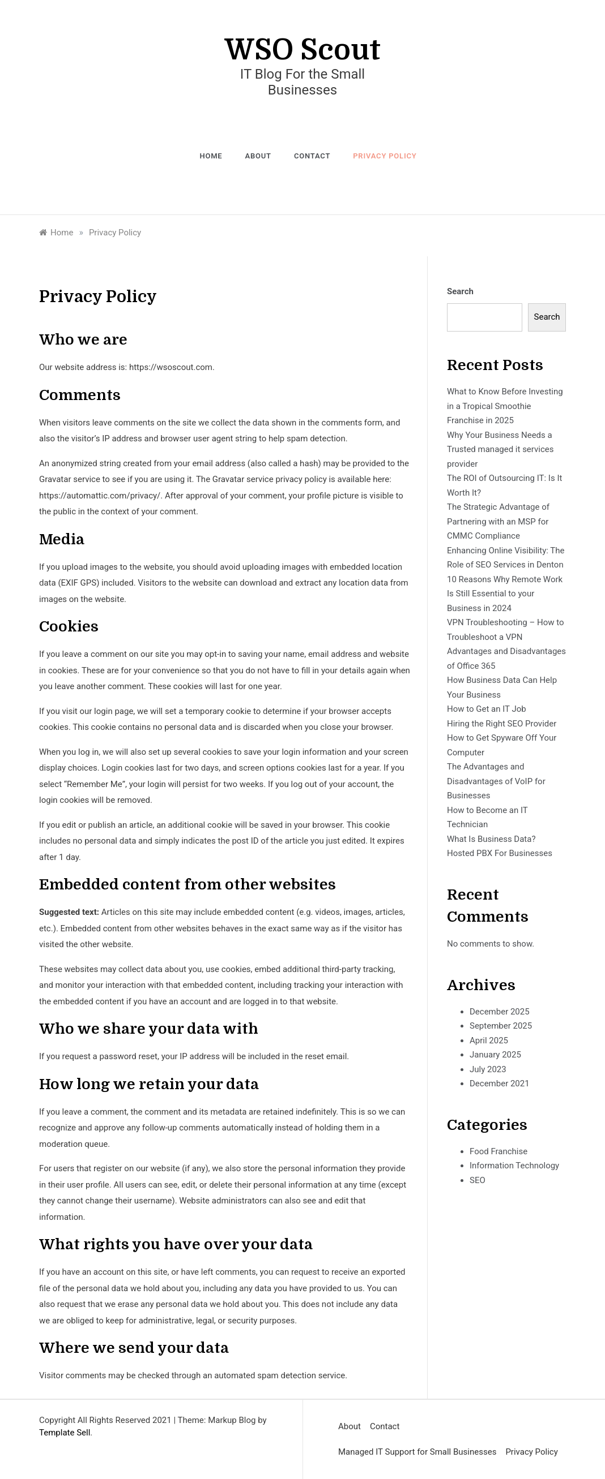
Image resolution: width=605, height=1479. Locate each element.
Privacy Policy (384, 156)
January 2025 (495, 1055)
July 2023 (488, 1069)
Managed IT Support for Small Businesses (417, 1452)
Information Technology (514, 1165)
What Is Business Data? (491, 839)
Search (460, 291)
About (258, 156)
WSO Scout (302, 50)
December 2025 (500, 1012)
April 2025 (489, 1040)
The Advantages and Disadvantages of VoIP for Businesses (496, 781)
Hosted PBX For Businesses (499, 853)
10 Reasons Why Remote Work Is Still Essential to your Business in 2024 (505, 593)
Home (210, 156)
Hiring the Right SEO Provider (501, 724)
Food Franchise (498, 1151)
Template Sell (64, 1433)
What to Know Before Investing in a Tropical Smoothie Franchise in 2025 (505, 405)
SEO (477, 1180)
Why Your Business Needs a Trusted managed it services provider (500, 449)
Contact (312, 156)
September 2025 (501, 1026)
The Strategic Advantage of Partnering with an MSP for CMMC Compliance (498, 521)
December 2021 (500, 1083)
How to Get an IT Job (486, 709)
